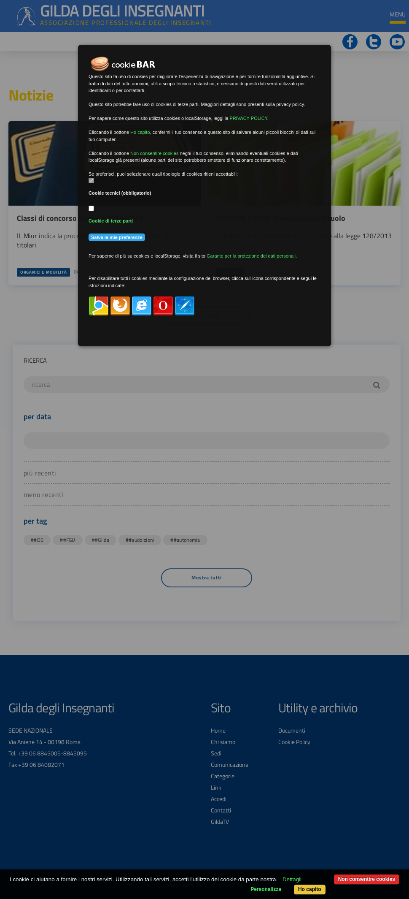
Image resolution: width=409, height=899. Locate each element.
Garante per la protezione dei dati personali (251, 255)
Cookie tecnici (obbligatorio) (120, 193)
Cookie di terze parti (111, 220)
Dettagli (292, 879)
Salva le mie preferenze (117, 237)
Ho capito (309, 889)
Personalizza (265, 889)
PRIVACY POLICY (248, 118)
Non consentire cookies (366, 879)
